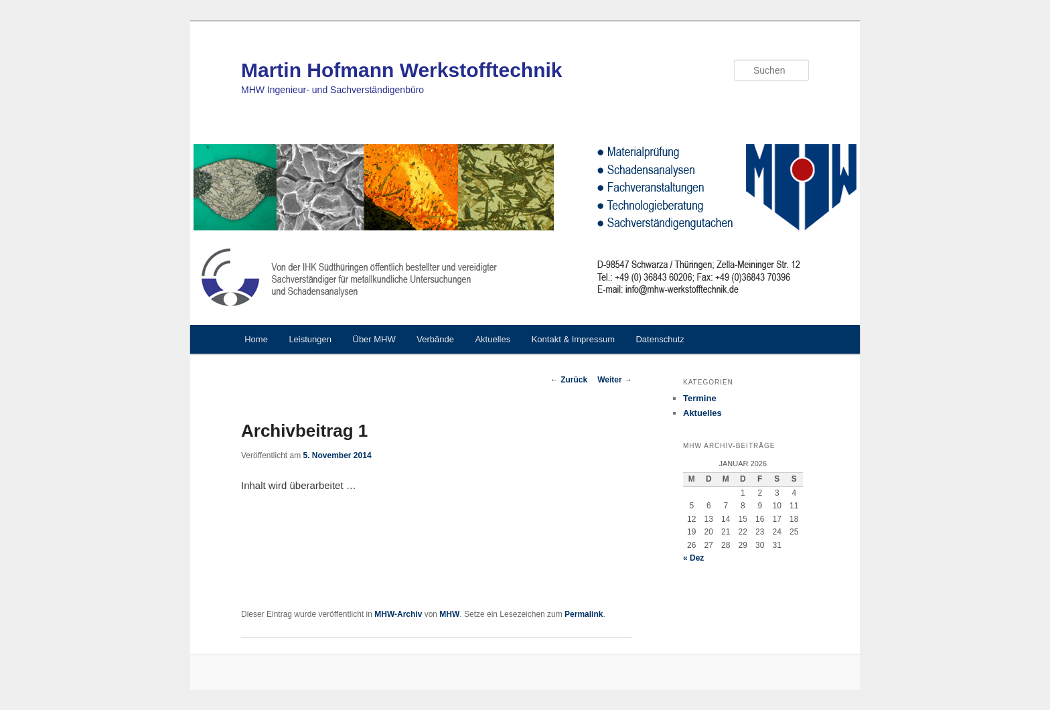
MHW (449, 614)
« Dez (693, 558)
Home (256, 339)
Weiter (614, 379)
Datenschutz (659, 339)
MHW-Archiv (398, 614)
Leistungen (310, 339)
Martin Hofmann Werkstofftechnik (401, 70)
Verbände (435, 339)
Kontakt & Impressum (573, 339)
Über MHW (374, 339)
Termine (700, 398)
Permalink (584, 614)
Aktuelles (492, 339)
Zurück (568, 379)
